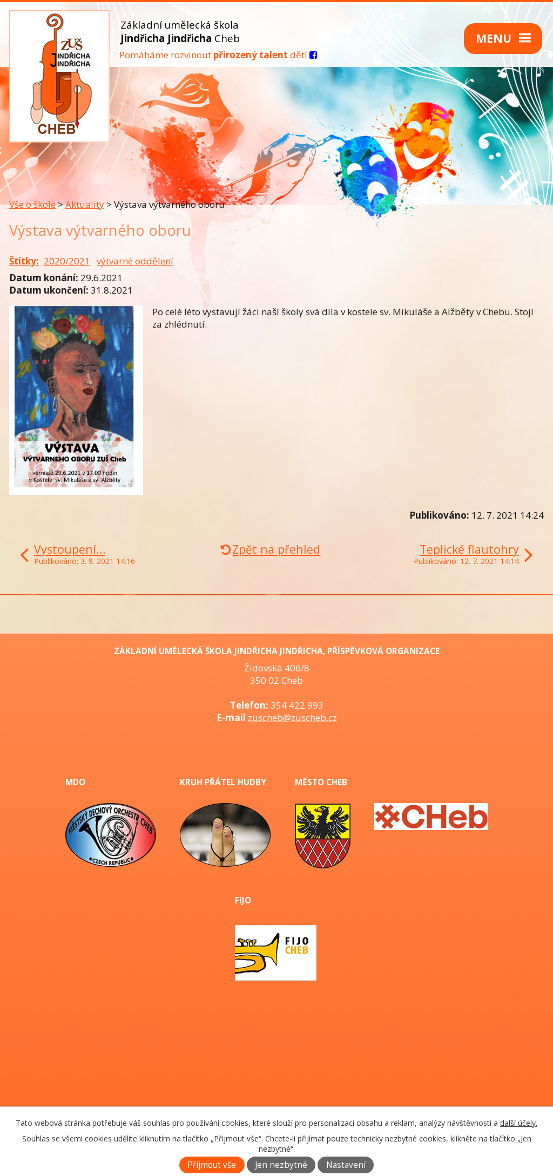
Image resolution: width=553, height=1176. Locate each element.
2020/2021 (67, 261)
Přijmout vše (211, 1165)
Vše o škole (32, 204)
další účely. (518, 1123)
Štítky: (24, 261)
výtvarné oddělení (135, 261)
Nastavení (346, 1165)
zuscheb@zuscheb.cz (292, 717)
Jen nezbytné (281, 1165)
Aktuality (84, 204)
